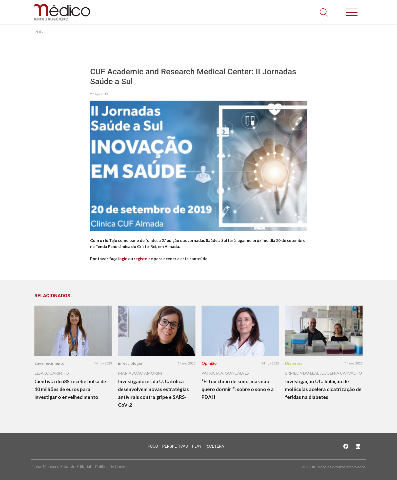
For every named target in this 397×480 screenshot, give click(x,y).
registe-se (143, 258)
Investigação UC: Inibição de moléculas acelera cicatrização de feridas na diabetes (323, 389)
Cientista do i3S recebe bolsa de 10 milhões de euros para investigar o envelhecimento (70, 389)
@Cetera (215, 446)
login (122, 258)
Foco (153, 446)
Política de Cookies (112, 466)
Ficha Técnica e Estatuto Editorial (61, 466)
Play (197, 446)
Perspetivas (175, 446)
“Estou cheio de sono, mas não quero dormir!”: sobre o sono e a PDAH (238, 389)
